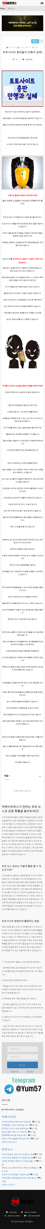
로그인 (22, 1065)
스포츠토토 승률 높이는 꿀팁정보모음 (18, 1158)
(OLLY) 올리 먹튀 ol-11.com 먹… (15, 1132)
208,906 (27, 59)
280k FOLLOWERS (12, 1216)
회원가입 (15, 1072)
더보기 (9, 1142)
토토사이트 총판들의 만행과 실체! (16, 1174)
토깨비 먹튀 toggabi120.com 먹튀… (16, 1138)
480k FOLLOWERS (29, 1212)
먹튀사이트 (9, 1117)
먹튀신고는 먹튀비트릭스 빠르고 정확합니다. (21, 1168)
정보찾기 (30, 1072)
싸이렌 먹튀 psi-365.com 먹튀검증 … (17, 1122)
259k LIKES (11, 1212)
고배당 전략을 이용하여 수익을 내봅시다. (19, 1161)
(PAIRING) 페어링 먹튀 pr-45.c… (15, 1135)
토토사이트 (6, 259)
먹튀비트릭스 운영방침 (14, 1109)
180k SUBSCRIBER (32, 1216)
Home (2, 8)
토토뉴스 (7, 1149)
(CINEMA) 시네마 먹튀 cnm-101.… (16, 1125)
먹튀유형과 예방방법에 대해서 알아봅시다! (20, 1178)
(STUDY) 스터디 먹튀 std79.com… (16, 1128)
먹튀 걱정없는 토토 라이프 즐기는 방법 (18, 1154)
